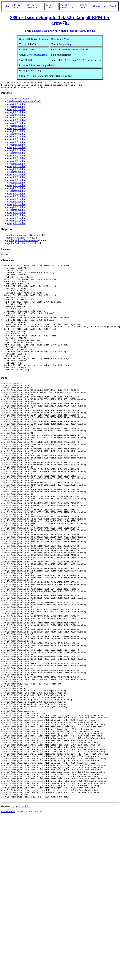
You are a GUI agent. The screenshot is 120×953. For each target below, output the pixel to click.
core (82, 30)
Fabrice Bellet (8, 918)
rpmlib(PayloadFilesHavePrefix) (23, 241)
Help (105, 6)
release (91, 30)
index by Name (83, 6)
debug (73, 30)
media (64, 30)
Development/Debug (37, 54)
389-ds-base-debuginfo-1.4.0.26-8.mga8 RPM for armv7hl (60, 20)
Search (113, 6)
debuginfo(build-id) (16, 105)
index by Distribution (31, 6)
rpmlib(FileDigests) (16, 239)
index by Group (16, 6)
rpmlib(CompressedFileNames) (22, 236)
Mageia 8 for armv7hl (45, 30)
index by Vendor (49, 6)
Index (6, 6)
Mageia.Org (65, 44)
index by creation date (66, 6)
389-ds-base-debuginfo (18, 100)
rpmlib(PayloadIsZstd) (18, 244)
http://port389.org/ (32, 70)
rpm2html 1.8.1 (22, 913)
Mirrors (96, 6)
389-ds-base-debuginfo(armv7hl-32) (24, 102)
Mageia (67, 39)
